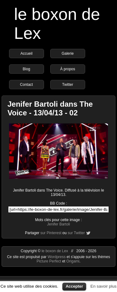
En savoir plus (103, 286)
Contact (26, 84)
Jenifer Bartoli (58, 224)
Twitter (67, 84)
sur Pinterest (50, 233)
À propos (67, 69)
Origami (73, 261)
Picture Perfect (49, 261)
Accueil (26, 53)
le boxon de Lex (54, 251)
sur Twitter (76, 233)
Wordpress (56, 257)
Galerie (67, 53)
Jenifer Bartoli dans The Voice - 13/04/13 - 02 (50, 108)
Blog (26, 69)
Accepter (74, 286)
